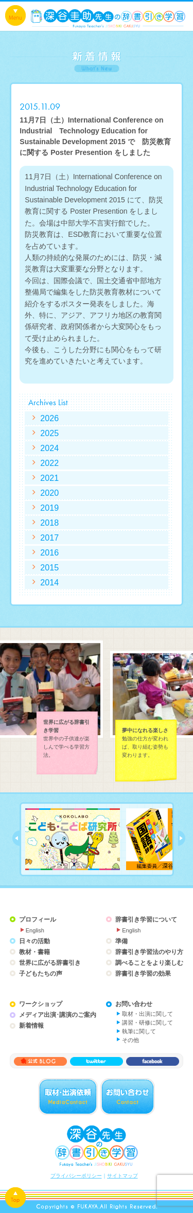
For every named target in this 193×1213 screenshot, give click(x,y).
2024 (49, 448)
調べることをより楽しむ (149, 962)
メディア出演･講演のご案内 (57, 1014)
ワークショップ (40, 1004)
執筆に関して (139, 1031)
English (35, 930)
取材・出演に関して (147, 1014)
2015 (49, 567)
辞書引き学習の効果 (143, 973)
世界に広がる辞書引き (50, 962)
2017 (49, 537)
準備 (121, 941)
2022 (49, 462)
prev (16, 838)
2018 (49, 522)
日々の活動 (34, 941)
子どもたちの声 (40, 973)
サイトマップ (122, 1176)
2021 (49, 477)
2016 (49, 552)
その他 (130, 1040)
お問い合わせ (133, 1004)
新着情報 (31, 1025)
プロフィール (37, 919)
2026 (49, 418)
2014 (49, 582)
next (181, 838)
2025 (49, 433)
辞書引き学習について (146, 919)
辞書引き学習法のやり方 (149, 952)
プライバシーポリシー (76, 1176)
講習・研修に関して (147, 1022)
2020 (49, 492)
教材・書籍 (34, 952)
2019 (49, 507)
